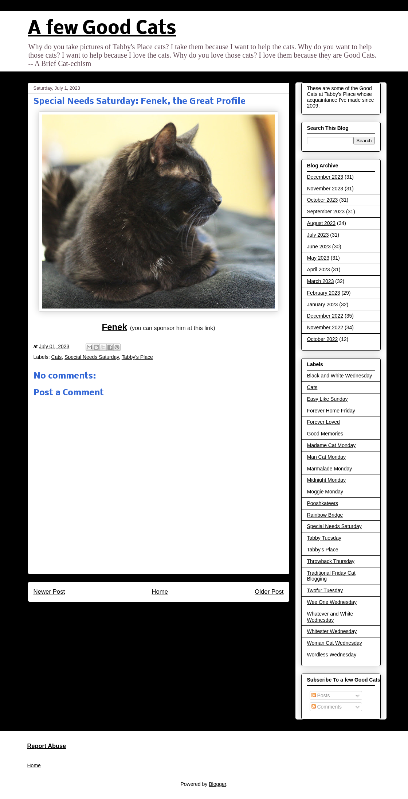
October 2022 (322, 339)
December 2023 (325, 177)
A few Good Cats (102, 29)
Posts (320, 695)
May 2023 (318, 258)
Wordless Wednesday (332, 655)
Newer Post (49, 591)
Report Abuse (46, 745)
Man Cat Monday (326, 457)
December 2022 (325, 316)
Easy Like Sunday (327, 399)
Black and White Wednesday (339, 376)
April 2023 (318, 269)
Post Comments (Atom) (174, 611)
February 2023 (323, 293)
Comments (326, 707)
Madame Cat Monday (331, 445)
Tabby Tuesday (324, 538)
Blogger (217, 784)
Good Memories (325, 434)
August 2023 (321, 223)
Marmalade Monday (329, 469)
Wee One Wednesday (332, 602)
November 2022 (325, 327)
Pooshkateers (322, 503)
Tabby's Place (137, 357)
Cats (56, 357)
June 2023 (319, 246)
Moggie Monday (325, 491)
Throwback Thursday (330, 561)
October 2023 (322, 200)
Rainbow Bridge (325, 515)
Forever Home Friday (331, 411)
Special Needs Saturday (91, 357)
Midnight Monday (326, 480)
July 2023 (318, 235)
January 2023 (322, 304)
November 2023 (325, 188)
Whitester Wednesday (332, 631)
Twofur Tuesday (325, 590)
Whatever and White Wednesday (330, 617)
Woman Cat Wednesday (334, 643)
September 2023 (326, 211)
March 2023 (320, 281)
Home (160, 591)
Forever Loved (323, 422)
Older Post (269, 591)
